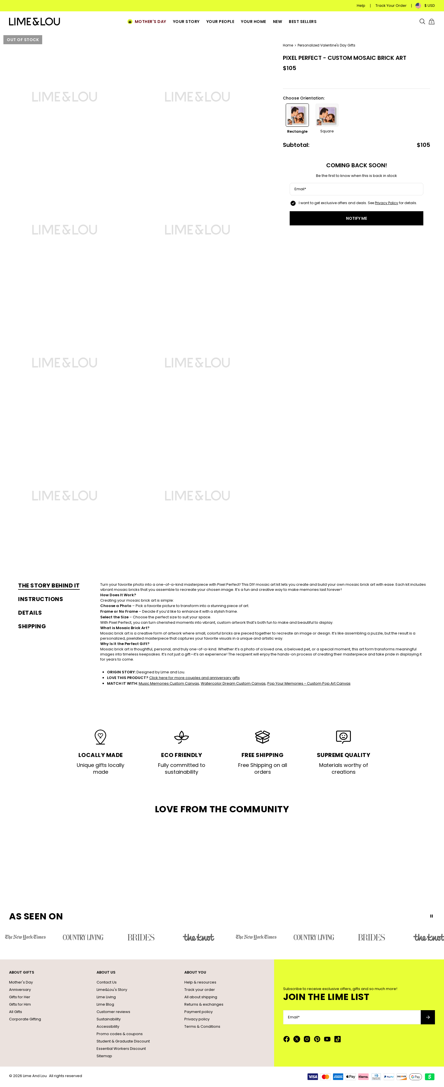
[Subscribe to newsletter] (428, 1017)
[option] (297, 119)
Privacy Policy (386, 202)
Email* (300, 189)
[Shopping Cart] (431, 21)
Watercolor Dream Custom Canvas (233, 683)
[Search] (422, 21)
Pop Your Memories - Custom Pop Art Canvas (309, 683)
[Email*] (356, 189)
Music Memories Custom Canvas (169, 683)
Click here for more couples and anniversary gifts (194, 677)
